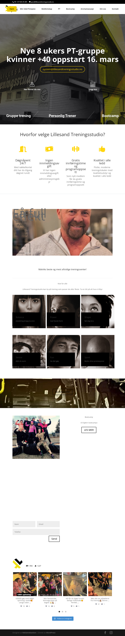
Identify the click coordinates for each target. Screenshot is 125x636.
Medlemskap (47, 9)
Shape (87, 317)
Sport (87, 357)
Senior (19, 357)
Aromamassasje (87, 9)
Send (54, 538)
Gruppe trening (18, 116)
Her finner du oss (32, 89)
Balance (20, 317)
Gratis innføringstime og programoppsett (76, 166)
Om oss (103, 9)
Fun (52, 357)
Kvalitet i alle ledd (102, 161)
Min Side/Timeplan (28, 9)
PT (59, 9)
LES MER (89, 430)
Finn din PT (21, 248)
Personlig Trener (62, 116)
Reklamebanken (29, 632)
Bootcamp (70, 9)
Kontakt (115, 9)
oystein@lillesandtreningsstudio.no (62, 69)
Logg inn (93, 89)
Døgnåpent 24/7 (23, 161)
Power (53, 317)
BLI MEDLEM (62, 391)
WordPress (50, 632)
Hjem (12, 9)
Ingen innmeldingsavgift (49, 163)
